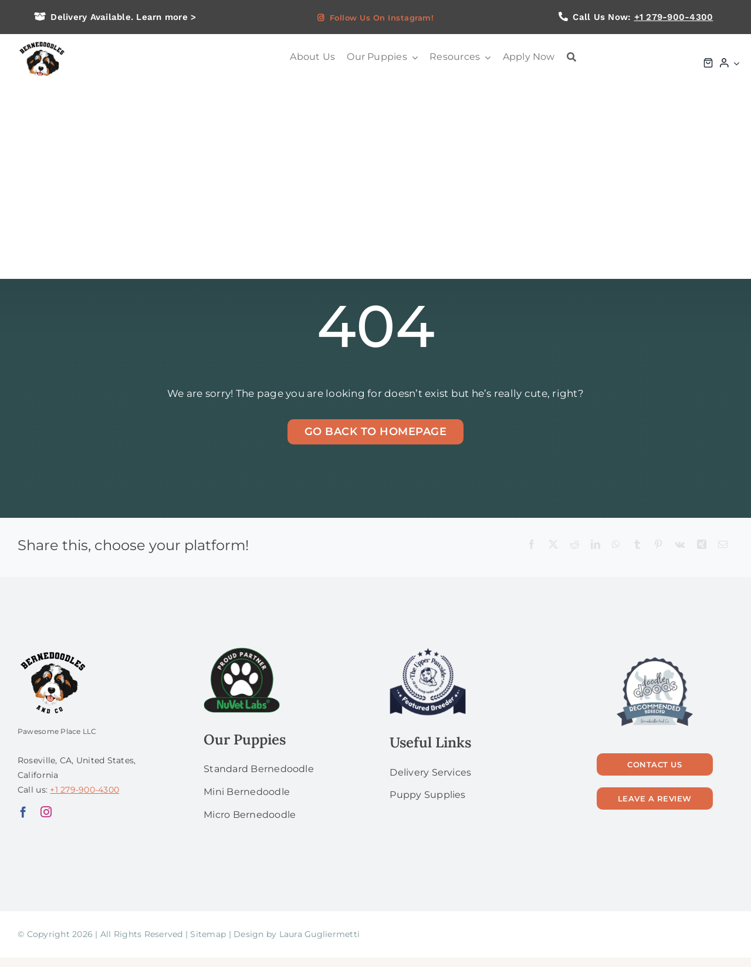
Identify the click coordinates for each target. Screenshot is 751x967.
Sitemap (208, 934)
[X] (553, 545)
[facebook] (23, 811)
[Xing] (701, 545)
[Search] (571, 57)
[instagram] (46, 811)
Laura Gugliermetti (319, 934)
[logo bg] (41, 42)
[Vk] (680, 545)
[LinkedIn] (595, 545)
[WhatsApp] (616, 545)
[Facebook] (531, 545)
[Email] (722, 545)
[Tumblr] (637, 545)
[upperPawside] (428, 652)
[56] (655, 658)
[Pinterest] (658, 545)
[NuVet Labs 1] (242, 652)
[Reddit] (574, 545)
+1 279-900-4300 (673, 17)
